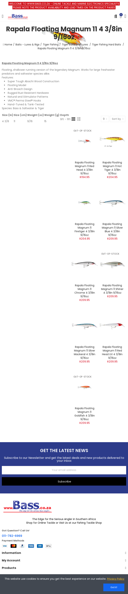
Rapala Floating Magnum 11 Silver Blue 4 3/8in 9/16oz (112, 229)
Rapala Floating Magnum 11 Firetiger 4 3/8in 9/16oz (85, 229)
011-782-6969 (12, 536)
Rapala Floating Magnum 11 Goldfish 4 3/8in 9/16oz (84, 413)
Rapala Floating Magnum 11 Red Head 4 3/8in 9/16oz (84, 168)
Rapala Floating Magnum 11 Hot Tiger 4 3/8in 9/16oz (112, 168)
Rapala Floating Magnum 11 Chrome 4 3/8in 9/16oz (84, 291)
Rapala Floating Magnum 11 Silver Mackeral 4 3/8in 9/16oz (84, 352)
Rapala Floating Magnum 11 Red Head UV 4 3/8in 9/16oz (112, 352)
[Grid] (73, 119)
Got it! (113, 587)
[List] (78, 119)
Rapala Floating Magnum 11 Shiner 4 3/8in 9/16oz (112, 289)
